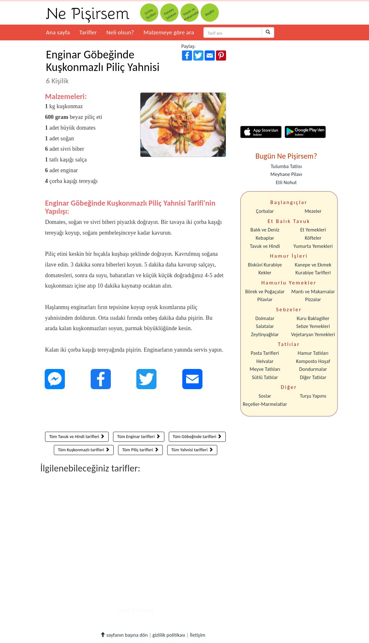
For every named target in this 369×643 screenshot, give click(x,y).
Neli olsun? (120, 32)
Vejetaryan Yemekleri (313, 334)
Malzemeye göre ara (169, 32)
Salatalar (265, 326)
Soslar (264, 396)
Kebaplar (265, 238)
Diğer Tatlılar (313, 377)
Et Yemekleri (313, 230)
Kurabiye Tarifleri (313, 273)
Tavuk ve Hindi (265, 246)
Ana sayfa (58, 32)
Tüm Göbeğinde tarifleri (197, 436)
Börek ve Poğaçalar (265, 292)
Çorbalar (265, 211)
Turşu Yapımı (313, 396)
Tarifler (88, 32)
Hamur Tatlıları (313, 353)
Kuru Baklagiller (313, 318)
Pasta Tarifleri (265, 353)
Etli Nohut (286, 182)
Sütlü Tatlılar (265, 377)
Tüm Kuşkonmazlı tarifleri (84, 450)
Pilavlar (264, 299)
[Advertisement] (135, 412)
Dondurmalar (313, 369)
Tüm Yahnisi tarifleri (192, 450)
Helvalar (264, 361)
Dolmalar (265, 318)
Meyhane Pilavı (286, 174)
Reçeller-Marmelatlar (265, 404)
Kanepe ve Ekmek (313, 265)
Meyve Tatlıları (265, 369)
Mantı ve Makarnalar (313, 292)
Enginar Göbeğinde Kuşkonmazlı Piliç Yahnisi (103, 66)
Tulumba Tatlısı (286, 166)
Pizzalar (313, 299)
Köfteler (313, 238)
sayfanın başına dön (124, 635)
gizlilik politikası (168, 635)
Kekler (264, 273)
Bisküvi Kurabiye (265, 265)
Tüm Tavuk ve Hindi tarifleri (77, 436)
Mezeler (313, 211)
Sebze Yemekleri (313, 326)
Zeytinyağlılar (265, 334)
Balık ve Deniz (265, 230)
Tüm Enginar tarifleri (138, 436)
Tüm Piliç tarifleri (140, 450)
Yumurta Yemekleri (313, 246)
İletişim (197, 635)
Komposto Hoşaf (313, 361)
